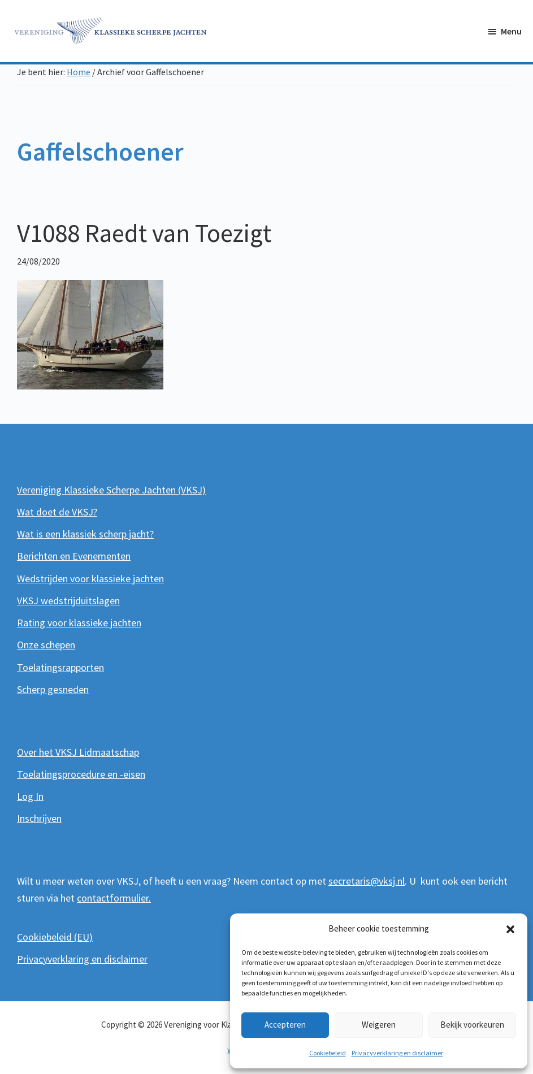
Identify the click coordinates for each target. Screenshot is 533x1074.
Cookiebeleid (327, 1053)
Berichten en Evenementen (74, 555)
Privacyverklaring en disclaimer (397, 1053)
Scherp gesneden (53, 689)
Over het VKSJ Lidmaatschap (78, 752)
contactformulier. (114, 897)
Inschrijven (39, 818)
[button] (510, 929)
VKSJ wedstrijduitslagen (68, 600)
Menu (511, 31)
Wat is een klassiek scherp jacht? (85, 533)
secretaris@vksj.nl (366, 880)
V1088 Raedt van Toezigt (144, 233)
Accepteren (285, 1024)
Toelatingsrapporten (60, 667)
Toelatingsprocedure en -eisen (81, 774)
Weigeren (379, 1024)
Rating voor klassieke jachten (79, 622)
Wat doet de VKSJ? (57, 511)
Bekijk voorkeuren (472, 1024)
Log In (30, 796)
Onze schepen (46, 644)
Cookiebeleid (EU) (55, 936)
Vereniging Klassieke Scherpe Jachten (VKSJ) (111, 489)
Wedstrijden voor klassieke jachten (90, 578)
